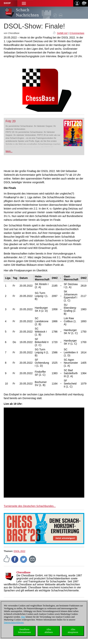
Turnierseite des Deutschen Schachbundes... (30, 506)
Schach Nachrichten (27, 12)
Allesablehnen (49, 631)
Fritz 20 (10, 121)
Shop (7, 3)
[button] (23, 3)
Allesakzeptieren (73, 631)
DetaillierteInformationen (24, 631)
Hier (23, 617)
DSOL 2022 (19, 551)
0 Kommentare (77, 33)
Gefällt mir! (62, 33)
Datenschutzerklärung (13, 622)
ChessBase (23, 572)
